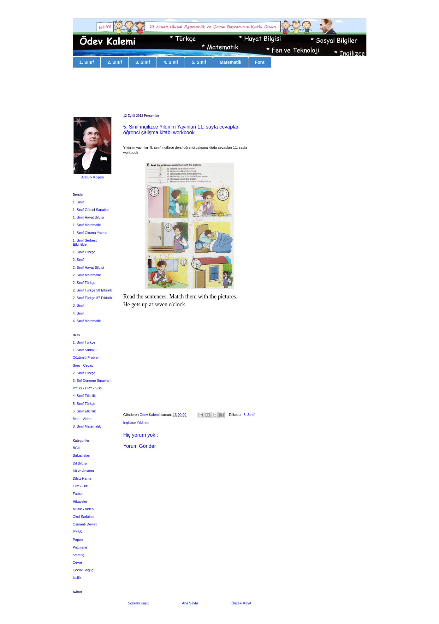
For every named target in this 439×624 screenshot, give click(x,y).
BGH (76, 448)
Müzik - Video (83, 509)
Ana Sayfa (190, 603)
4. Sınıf (170, 62)
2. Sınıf (114, 62)
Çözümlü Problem (86, 357)
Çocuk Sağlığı (83, 570)
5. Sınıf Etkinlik (84, 411)
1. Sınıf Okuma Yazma (90, 233)
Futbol (78, 493)
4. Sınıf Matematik (87, 321)
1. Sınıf (87, 62)
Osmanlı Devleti (85, 524)
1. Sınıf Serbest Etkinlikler (85, 242)
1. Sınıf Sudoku (85, 350)
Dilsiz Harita (82, 478)
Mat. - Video (82, 419)
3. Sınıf (142, 62)
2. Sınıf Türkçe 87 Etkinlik (92, 298)
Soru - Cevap (83, 365)
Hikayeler (80, 501)
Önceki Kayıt (241, 603)
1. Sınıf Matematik (87, 225)
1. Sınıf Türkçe (84, 252)
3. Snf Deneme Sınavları (92, 380)
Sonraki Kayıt (138, 603)
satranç (78, 555)
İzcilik (77, 577)
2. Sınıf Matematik (87, 275)
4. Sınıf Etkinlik (84, 396)
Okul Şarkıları (83, 517)
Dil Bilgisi (80, 463)
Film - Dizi (80, 486)
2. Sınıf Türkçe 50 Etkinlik (92, 290)
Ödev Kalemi (149, 415)
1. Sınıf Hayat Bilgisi (88, 217)
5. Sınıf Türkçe (84, 403)
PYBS (77, 532)
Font (259, 62)
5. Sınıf (199, 62)
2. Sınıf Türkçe (84, 283)
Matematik (230, 62)
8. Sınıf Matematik (87, 426)
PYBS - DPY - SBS (87, 388)
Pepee (78, 540)
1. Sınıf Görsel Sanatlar (91, 210)
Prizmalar (80, 547)
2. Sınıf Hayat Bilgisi (88, 267)
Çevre (77, 562)
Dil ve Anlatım (83, 471)
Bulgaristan (81, 455)
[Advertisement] (220, 91)
